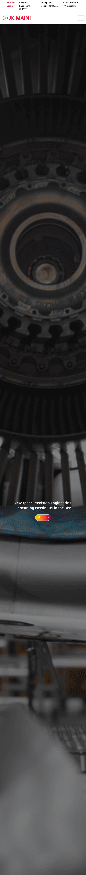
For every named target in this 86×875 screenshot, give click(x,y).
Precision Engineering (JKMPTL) (24, 6)
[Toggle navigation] (80, 18)
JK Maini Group (11, 4)
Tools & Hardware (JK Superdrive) (71, 4)
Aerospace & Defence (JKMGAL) (50, 4)
